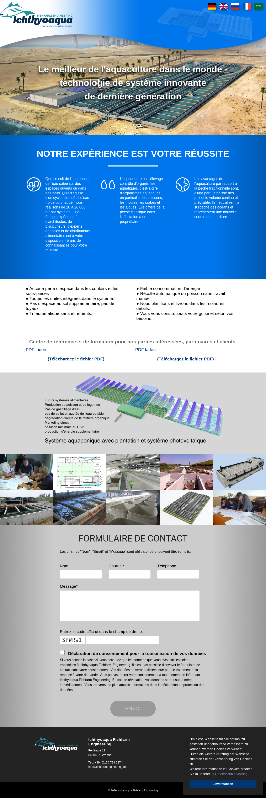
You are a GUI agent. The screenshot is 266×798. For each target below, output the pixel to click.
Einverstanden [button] (222, 784)
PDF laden (36, 349)
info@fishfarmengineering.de (107, 766)
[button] (211, 774)
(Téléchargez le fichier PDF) (76, 358)
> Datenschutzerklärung (230, 774)
